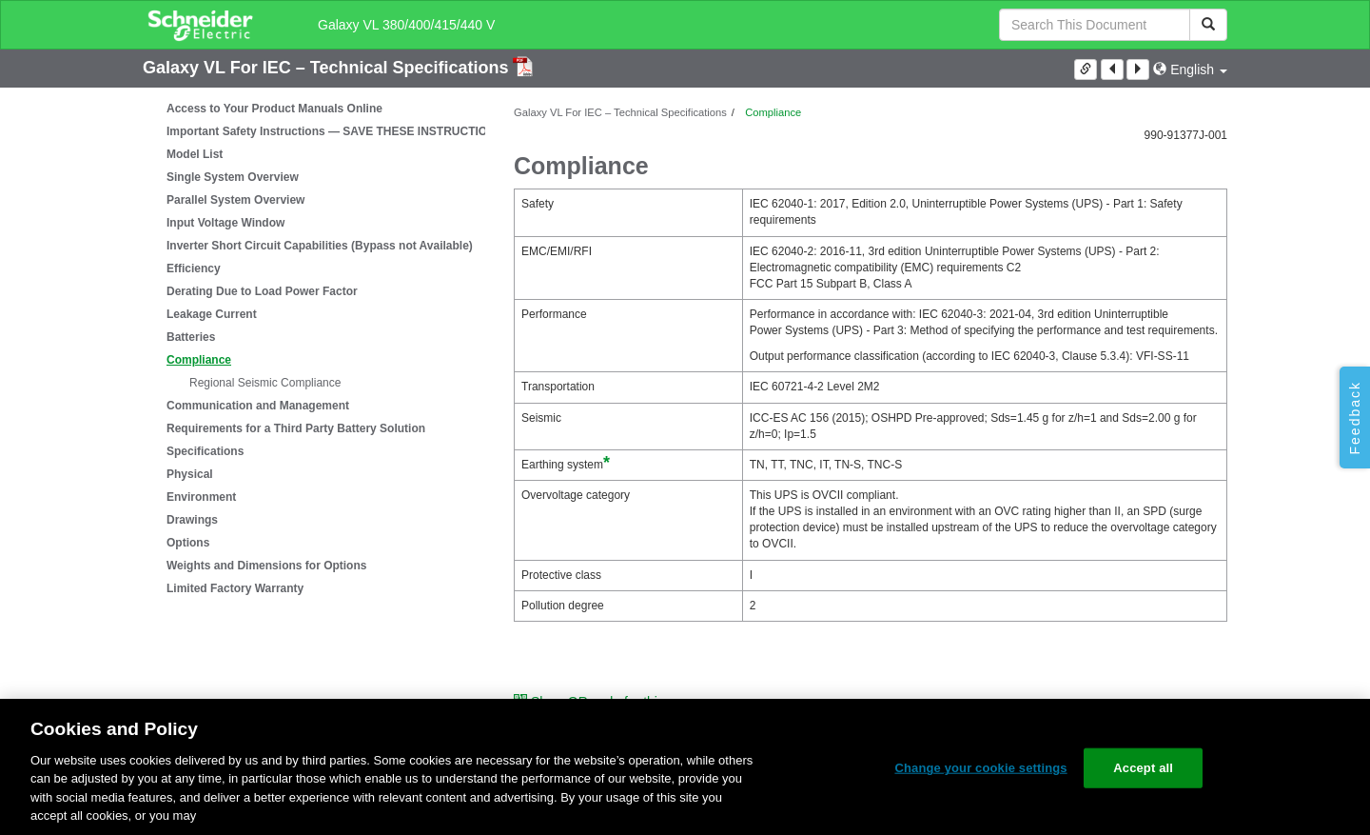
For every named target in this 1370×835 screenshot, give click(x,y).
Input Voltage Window (225, 222)
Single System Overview (232, 177)
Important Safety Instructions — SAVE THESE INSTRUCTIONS (334, 131)
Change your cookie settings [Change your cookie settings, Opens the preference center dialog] (980, 768)
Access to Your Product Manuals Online (274, 108)
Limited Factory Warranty (234, 588)
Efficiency (193, 268)
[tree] (314, 348)
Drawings (192, 520)
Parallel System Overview (235, 200)
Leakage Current (211, 314)
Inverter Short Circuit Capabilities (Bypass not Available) (319, 245)
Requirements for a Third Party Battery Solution (295, 428)
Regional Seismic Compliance (265, 382)
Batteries (190, 337)
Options (187, 542)
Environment (201, 497)
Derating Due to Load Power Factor (262, 291)
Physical (189, 474)
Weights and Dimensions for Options (266, 565)
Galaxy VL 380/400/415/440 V (406, 24)
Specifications (205, 451)
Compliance (198, 360)
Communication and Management (257, 405)
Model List (194, 154)
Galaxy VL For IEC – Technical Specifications (328, 67)
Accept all (1143, 768)
